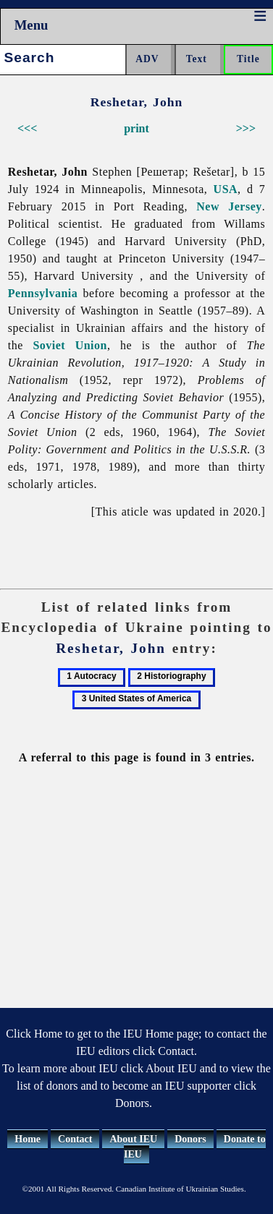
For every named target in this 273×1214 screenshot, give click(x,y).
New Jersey (228, 206)
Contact (75, 1139)
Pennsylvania (42, 293)
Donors (190, 1139)
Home (27, 1139)
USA (226, 189)
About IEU (133, 1139)
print (136, 128)
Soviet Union (69, 345)
